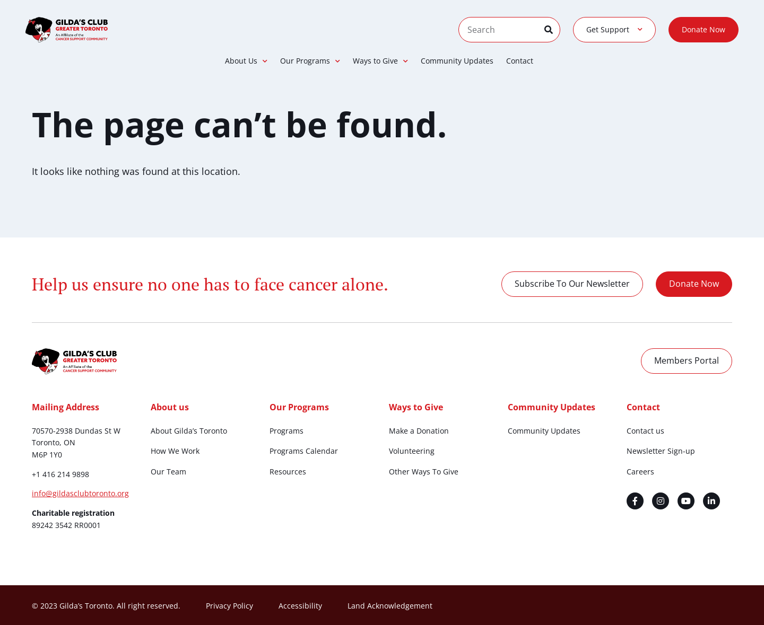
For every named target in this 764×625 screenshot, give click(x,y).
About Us (246, 61)
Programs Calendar (304, 451)
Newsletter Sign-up (661, 451)
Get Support (614, 30)
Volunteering (412, 451)
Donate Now (703, 29)
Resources (288, 471)
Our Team (168, 471)
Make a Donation (419, 431)
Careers (640, 471)
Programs (286, 431)
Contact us (645, 431)
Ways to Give (380, 61)
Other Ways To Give (423, 471)
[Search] (552, 29)
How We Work (175, 451)
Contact (519, 61)
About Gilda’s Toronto (189, 431)
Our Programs (310, 61)
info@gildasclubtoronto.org (80, 493)
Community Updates (457, 61)
